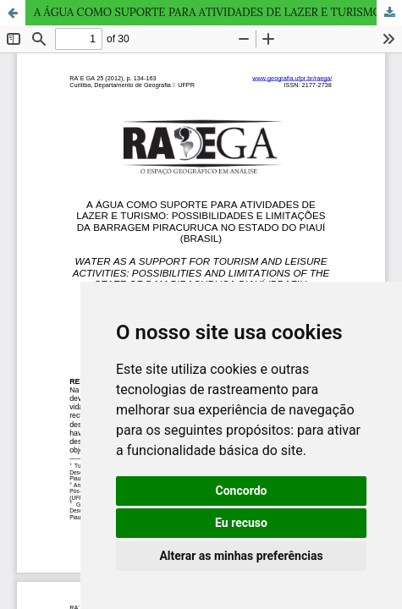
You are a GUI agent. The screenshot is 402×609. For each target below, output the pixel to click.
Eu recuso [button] (241, 522)
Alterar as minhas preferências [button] (240, 555)
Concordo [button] (241, 490)
